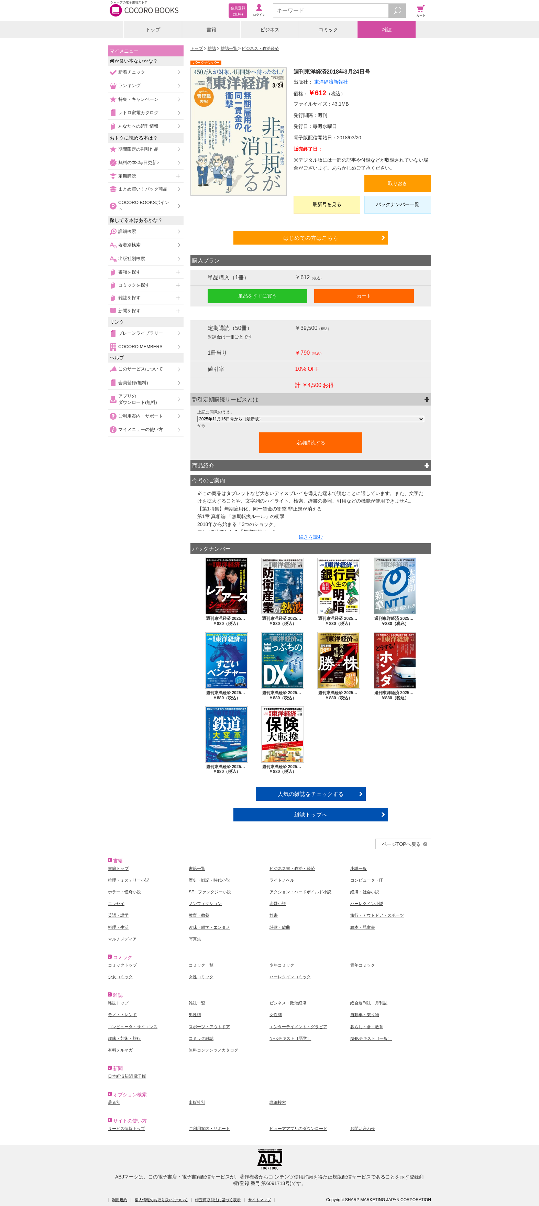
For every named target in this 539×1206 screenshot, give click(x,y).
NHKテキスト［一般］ (371, 1038)
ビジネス (269, 29)
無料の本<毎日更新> (138, 162)
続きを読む (311, 537)
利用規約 (119, 1200)
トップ (153, 29)
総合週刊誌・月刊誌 (368, 1003)
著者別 (114, 1102)
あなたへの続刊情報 (138, 126)
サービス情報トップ (126, 1128)
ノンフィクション (205, 903)
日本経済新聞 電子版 (127, 1076)
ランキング (129, 85)
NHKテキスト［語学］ (290, 1038)
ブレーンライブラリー (140, 333)
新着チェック (131, 72)
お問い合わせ (362, 1128)
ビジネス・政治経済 (260, 48)
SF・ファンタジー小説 (210, 892)
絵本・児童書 (362, 927)
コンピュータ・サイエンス (132, 1026)
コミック (328, 29)
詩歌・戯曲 (280, 927)
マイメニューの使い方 (140, 429)
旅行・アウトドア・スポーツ (377, 915)
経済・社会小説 (364, 892)
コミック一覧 (201, 965)
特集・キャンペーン (138, 99)
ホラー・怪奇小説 (124, 892)
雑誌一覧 (229, 48)
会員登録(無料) (133, 382)
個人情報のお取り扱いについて (161, 1200)
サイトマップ (259, 1200)
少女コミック (120, 977)
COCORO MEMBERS (140, 346)
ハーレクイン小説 (366, 903)
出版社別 (197, 1102)
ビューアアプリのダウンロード (298, 1128)
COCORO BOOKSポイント (143, 205)
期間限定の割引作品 (138, 149)
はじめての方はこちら (310, 238)
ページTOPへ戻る (401, 844)
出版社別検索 (131, 258)
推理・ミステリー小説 (128, 880)
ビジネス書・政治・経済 (292, 868)
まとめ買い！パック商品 (142, 189)
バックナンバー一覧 (397, 204)
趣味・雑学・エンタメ (209, 927)
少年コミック (282, 965)
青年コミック (362, 965)
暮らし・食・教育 (366, 1026)
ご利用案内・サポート (140, 416)
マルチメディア (122, 939)
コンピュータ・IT (366, 880)
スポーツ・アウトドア (209, 1026)
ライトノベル (282, 880)
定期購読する (310, 442)
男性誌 (195, 1014)
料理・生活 (118, 927)
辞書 (274, 915)
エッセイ (116, 903)
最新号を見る (326, 204)
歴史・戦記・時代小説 (209, 880)
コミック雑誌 (201, 1038)
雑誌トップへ (310, 814)
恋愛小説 (278, 903)
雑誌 (387, 29)
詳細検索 (127, 231)
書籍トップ (118, 868)
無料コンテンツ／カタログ (213, 1050)
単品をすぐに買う (257, 296)
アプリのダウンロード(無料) (137, 399)
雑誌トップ (118, 1003)
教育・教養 (199, 915)
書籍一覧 (197, 868)
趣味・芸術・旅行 (124, 1038)
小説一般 (358, 868)
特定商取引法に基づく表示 (218, 1200)
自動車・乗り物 (364, 1014)
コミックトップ (122, 965)
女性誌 (276, 1014)
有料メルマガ (120, 1050)
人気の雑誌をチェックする (311, 794)
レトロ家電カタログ (138, 112)
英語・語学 (118, 915)
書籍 (211, 29)
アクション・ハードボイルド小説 (300, 892)
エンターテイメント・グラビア (298, 1026)
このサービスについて (140, 369)
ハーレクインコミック (290, 977)
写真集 (195, 939)
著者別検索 (129, 244)
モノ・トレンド (122, 1014)
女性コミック (201, 977)
